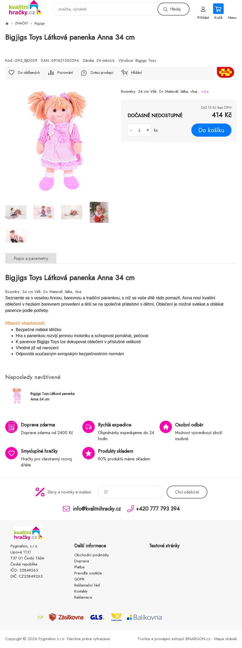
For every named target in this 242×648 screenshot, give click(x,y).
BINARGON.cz (198, 639)
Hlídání (136, 72)
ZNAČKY (21, 23)
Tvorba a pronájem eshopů (161, 639)
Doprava (81, 561)
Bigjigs (40, 23)
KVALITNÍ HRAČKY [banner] (28, 8)
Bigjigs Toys (145, 60)
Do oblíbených (29, 72)
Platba (79, 567)
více (205, 91)
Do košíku (211, 130)
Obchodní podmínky (91, 555)
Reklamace (83, 597)
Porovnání (65, 72)
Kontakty (81, 591)
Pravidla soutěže (88, 573)
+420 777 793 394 (158, 508)
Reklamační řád (87, 585)
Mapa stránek (225, 639)
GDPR (79, 579)
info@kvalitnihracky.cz (97, 508)
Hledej (175, 9)
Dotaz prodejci (102, 72)
